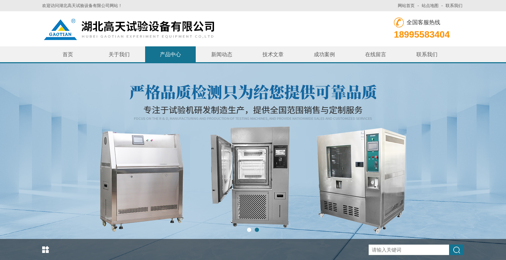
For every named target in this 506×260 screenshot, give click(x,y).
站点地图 (430, 5)
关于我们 (119, 54)
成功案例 (324, 54)
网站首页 (406, 5)
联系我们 (454, 5)
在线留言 (375, 54)
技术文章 (273, 54)
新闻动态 (221, 54)
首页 (68, 54)
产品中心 (170, 54)
